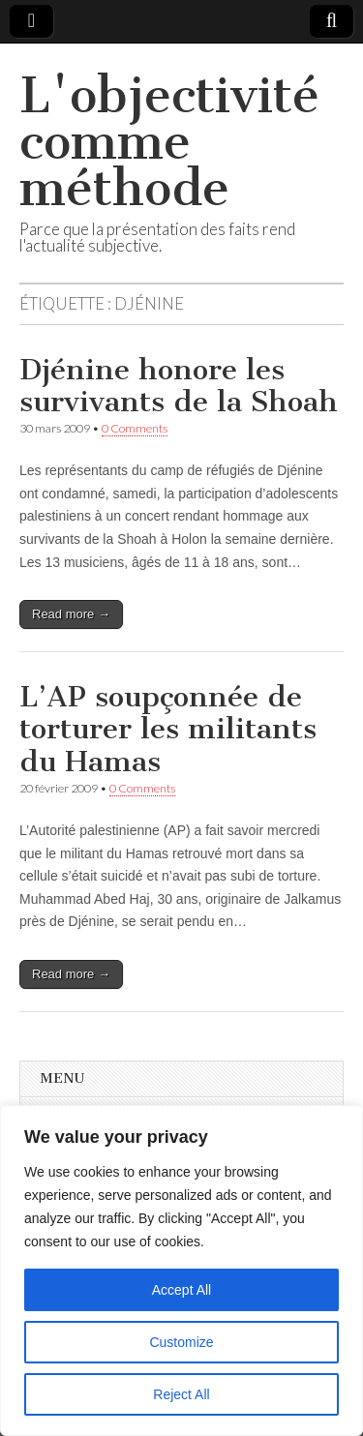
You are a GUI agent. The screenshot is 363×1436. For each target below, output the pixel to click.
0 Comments (134, 428)
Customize (181, 1342)
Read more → (71, 614)
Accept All (181, 1290)
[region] (181, 1270)
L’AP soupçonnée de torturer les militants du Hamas (168, 729)
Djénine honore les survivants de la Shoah (178, 386)
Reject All (181, 1394)
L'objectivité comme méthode (169, 142)
